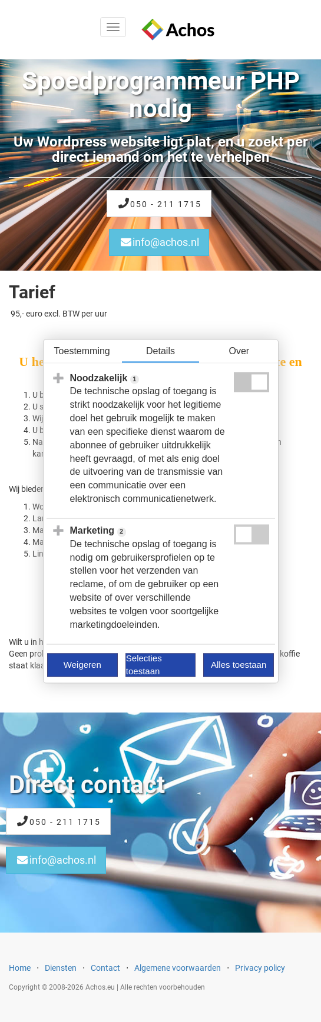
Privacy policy (260, 968)
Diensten (61, 968)
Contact (105, 968)
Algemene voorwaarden (177, 968)
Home (20, 968)
